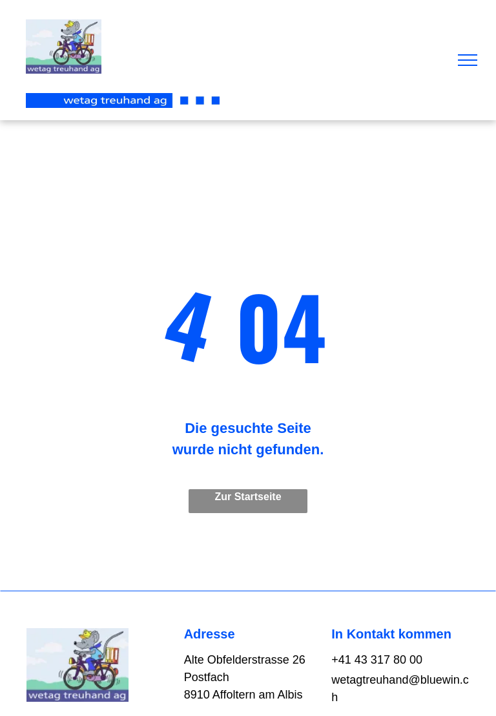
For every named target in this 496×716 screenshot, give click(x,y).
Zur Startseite (247, 496)
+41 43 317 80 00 (376, 659)
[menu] (467, 60)
